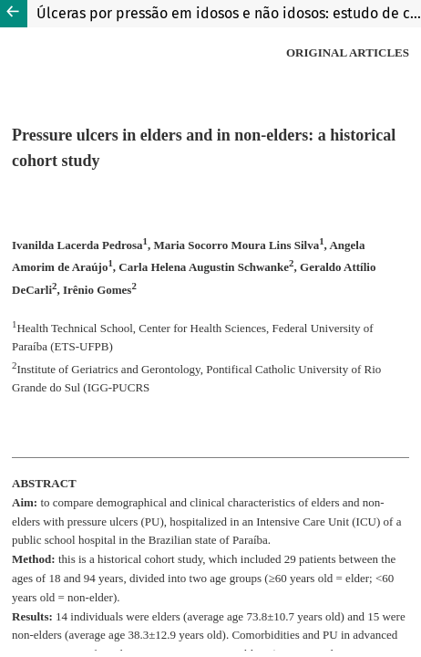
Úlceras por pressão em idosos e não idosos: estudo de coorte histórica (228, 13)
